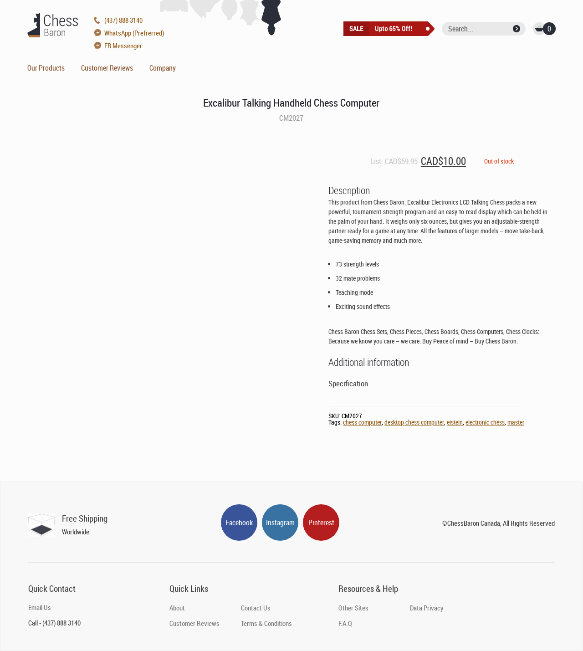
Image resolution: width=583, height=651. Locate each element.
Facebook (239, 523)
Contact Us (256, 607)
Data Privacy (427, 607)
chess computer (362, 422)
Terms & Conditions (266, 623)
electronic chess (485, 422)
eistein (455, 422)
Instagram (280, 523)
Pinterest (321, 523)
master (515, 422)
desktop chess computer (414, 422)
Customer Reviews (107, 68)
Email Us (39, 607)
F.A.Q (345, 623)
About (177, 607)
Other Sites (353, 607)
